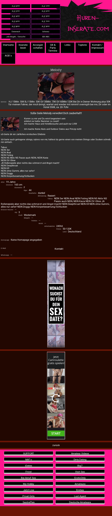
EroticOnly (80, 477)
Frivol (29, 471)
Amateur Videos (80, 453)
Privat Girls (28, 496)
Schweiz (45, 31)
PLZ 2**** (16, 11)
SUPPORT (28, 453)
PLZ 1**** (46, 6)
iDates (28, 465)
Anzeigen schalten (38, 46)
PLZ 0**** (16, 6)
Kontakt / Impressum (97, 46)
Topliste (82, 44)
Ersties (80, 490)
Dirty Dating (80, 459)
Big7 (80, 465)
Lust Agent (80, 496)
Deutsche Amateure (80, 502)
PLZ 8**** (16, 26)
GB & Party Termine (52, 47)
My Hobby (28, 483)
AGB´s (8, 55)
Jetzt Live (28, 490)
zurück (56, 445)
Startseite (8, 44)
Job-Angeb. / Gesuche (15, 37)
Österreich (16, 31)
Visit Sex (80, 471)
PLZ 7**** (46, 21)
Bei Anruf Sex (28, 477)
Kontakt (59, 248)
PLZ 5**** (46, 16)
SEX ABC (45, 37)
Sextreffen (29, 502)
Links (67, 44)
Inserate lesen (23, 46)
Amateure (80, 483)
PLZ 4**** (16, 16)
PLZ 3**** (46, 11)
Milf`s (28, 459)
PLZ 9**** (46, 26)
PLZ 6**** (16, 21)
